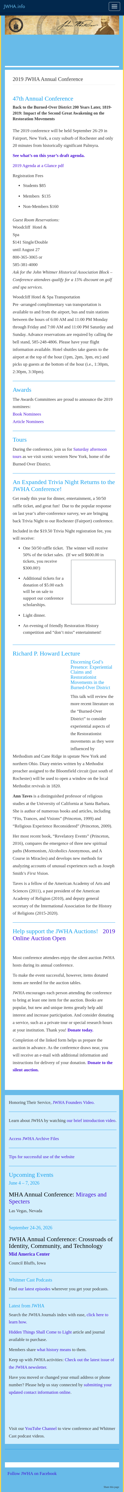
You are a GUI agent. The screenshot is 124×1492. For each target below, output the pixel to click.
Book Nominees (27, 414)
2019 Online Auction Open (64, 934)
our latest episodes (34, 1288)
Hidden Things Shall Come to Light (40, 1332)
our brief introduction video (91, 1120)
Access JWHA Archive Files (34, 1138)
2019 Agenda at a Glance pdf (38, 165)
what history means (54, 1349)
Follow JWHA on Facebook (39, 1473)
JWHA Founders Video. (74, 1102)
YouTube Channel (41, 1428)
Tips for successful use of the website (41, 1156)
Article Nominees (28, 421)
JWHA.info (14, 6)
